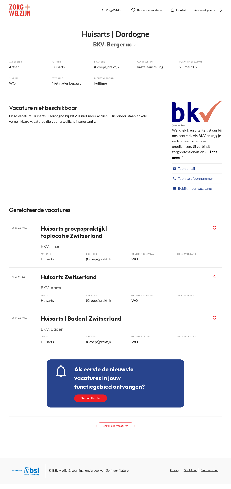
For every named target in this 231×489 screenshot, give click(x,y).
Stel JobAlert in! (91, 398)
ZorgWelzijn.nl (113, 10)
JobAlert (178, 10)
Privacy (174, 470)
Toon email (183, 168)
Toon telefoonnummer (192, 178)
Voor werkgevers (204, 10)
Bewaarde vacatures (146, 10)
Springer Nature (117, 470)
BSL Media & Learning (68, 470)
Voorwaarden (209, 470)
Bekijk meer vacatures (192, 188)
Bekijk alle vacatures (115, 425)
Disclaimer (190, 470)
